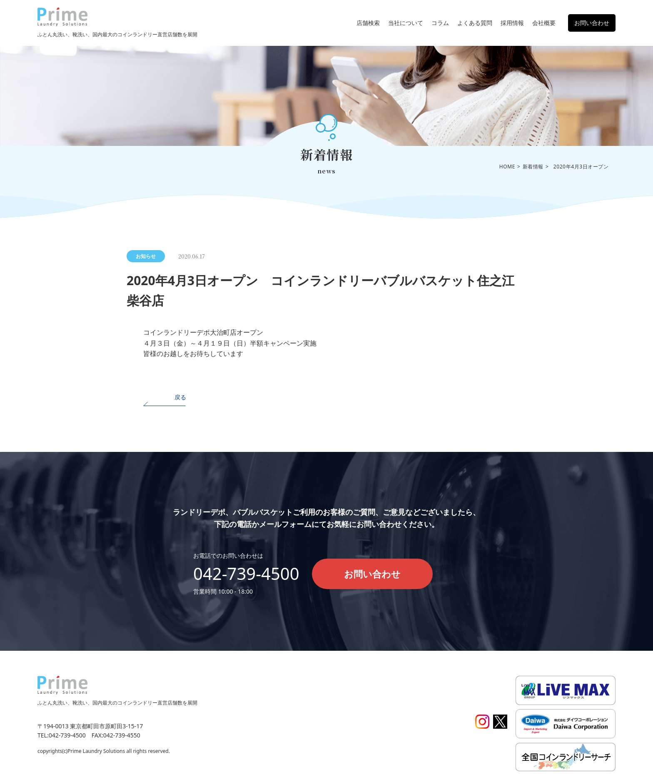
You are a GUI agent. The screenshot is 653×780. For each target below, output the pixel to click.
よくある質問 (474, 23)
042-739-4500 (246, 573)
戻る (180, 397)
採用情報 (512, 23)
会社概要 (544, 23)
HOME (507, 166)
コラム (440, 23)
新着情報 (533, 166)
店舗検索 (368, 23)
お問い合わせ (591, 23)
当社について (405, 23)
